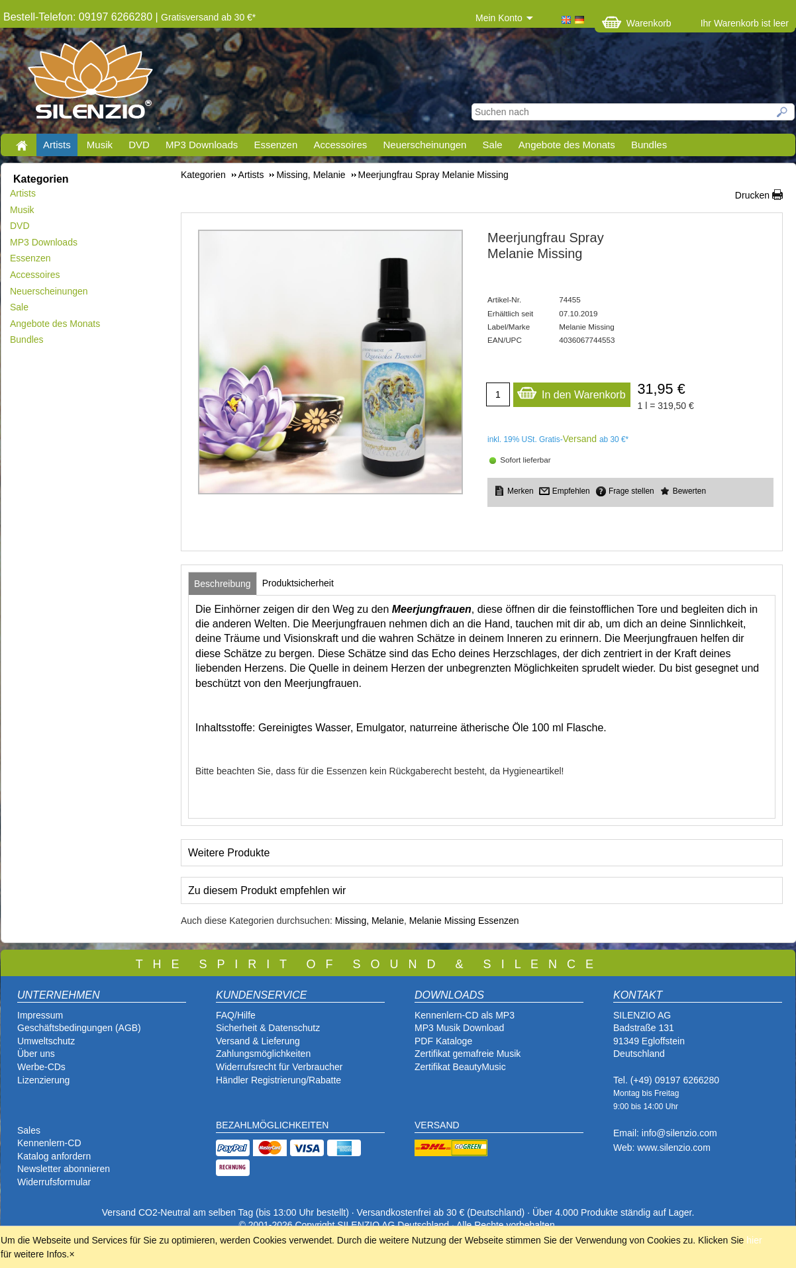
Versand (580, 438)
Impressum (40, 1015)
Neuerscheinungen (425, 144)
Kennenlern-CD (49, 1143)
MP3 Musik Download (459, 1027)
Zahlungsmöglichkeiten (263, 1053)
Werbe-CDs (41, 1067)
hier (754, 1240)
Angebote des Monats (567, 144)
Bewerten (689, 491)
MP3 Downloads (202, 144)
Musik (100, 144)
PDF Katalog (441, 1041)
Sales (28, 1130)
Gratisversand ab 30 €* (208, 17)
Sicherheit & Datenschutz (268, 1027)
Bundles (649, 144)
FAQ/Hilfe (236, 1015)
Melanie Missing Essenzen (464, 920)
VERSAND (437, 1125)
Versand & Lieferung (258, 1041)
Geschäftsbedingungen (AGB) (79, 1027)
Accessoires (340, 144)
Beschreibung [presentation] (222, 583)
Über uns (36, 1053)
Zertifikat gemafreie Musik (468, 1053)
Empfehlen (571, 491)
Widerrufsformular (54, 1182)
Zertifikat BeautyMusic (460, 1067)
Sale (493, 144)
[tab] (222, 584)
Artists (57, 144)
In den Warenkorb (571, 391)
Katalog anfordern (54, 1156)
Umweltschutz (46, 1041)
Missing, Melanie (369, 920)
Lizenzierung (43, 1080)
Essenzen (275, 144)
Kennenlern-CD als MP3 (465, 1015)
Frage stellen (631, 491)
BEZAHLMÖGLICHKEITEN (272, 1125)
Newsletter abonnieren (63, 1168)
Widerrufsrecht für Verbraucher (279, 1067)
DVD (139, 144)
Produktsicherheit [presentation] (298, 583)
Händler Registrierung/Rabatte (278, 1080)
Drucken (752, 195)
